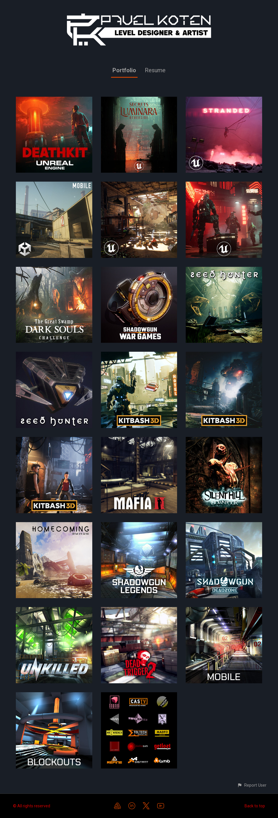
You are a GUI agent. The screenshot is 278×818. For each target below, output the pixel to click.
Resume (155, 70)
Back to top (255, 806)
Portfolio (124, 70)
